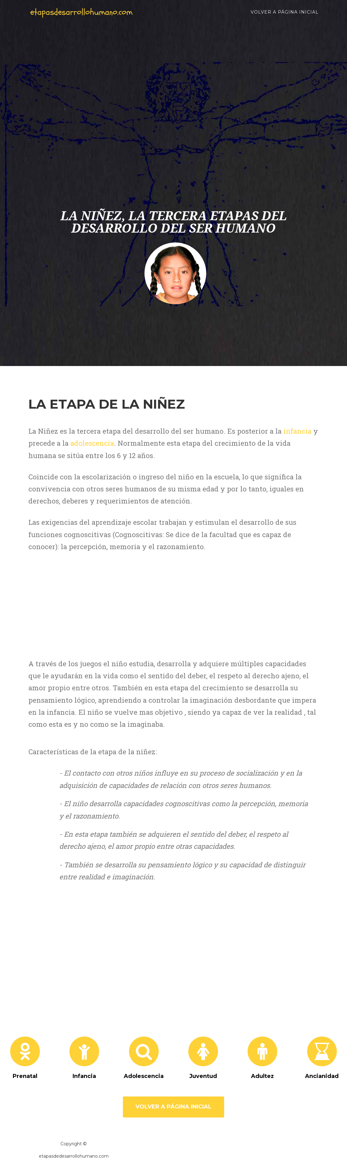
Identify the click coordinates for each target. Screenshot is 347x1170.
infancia (297, 431)
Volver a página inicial (285, 15)
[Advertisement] (178, 148)
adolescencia (92, 443)
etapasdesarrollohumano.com (92, 15)
